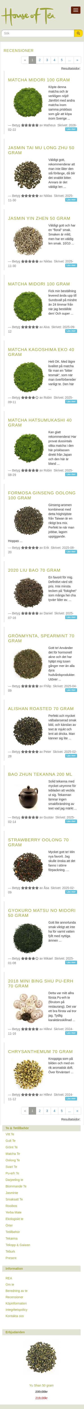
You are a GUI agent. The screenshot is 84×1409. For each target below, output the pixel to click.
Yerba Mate (14, 1212)
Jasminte (12, 1193)
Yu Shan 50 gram (41, 1385)
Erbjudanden (15, 1332)
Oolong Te (13, 1160)
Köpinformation (16, 1303)
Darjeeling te (14, 1180)
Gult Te (10, 1140)
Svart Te (11, 1167)
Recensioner (14, 1297)
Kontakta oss (15, 1316)
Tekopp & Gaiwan (18, 1245)
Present (11, 1258)
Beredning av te (17, 1291)
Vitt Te (10, 1134)
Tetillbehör (13, 1232)
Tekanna (11, 1238)
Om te (10, 1284)
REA (9, 1278)
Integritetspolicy (16, 1309)
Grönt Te (11, 1147)
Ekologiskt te (14, 1219)
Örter (9, 1225)
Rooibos (11, 1206)
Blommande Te (16, 1186)
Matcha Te (13, 1154)
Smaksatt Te (14, 1199)
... (69, 60)
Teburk (10, 1251)
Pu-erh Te (12, 1173)
